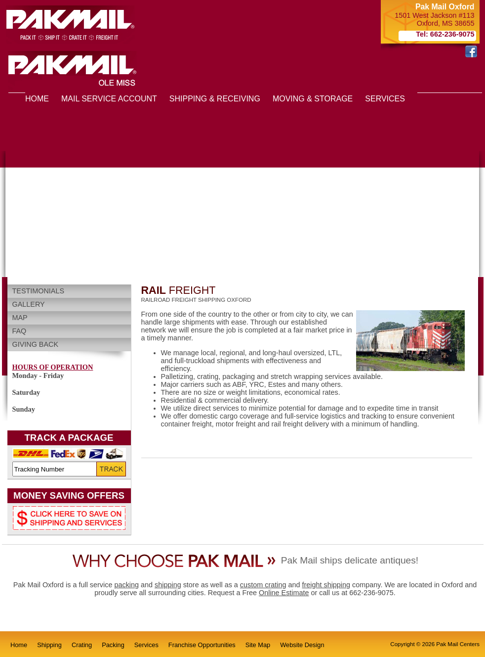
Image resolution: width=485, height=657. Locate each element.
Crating (82, 645)
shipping (168, 585)
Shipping (49, 645)
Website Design (302, 645)
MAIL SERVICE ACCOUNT (109, 98)
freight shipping (326, 585)
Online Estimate (284, 593)
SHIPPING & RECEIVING (214, 98)
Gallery (28, 304)
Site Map (258, 645)
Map (20, 318)
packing (126, 585)
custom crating (263, 585)
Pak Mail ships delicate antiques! (349, 560)
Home (18, 645)
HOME (37, 98)
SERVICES (385, 98)
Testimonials (38, 291)
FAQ (19, 331)
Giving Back (35, 344)
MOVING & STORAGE (313, 98)
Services (146, 645)
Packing (113, 645)
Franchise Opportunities (202, 645)
